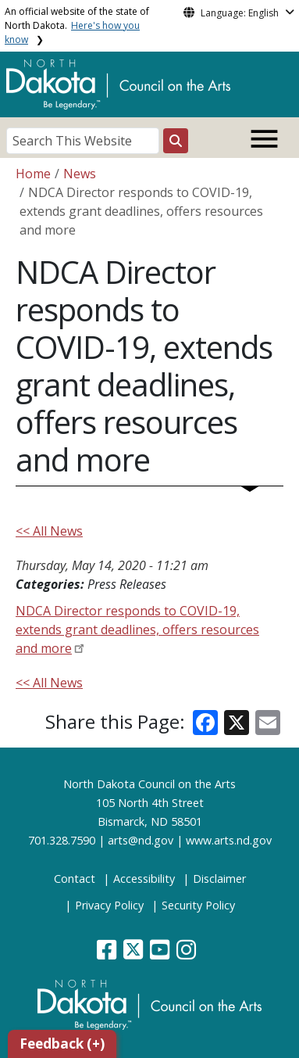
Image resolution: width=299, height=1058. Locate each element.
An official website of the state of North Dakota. (77, 25)
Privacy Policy (109, 905)
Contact (74, 878)
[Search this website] (175, 140)
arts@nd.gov (140, 840)
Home (33, 173)
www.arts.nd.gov (229, 840)
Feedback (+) (62, 1044)
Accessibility (144, 878)
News (79, 173)
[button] (108, 953)
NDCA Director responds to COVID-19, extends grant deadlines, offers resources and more (137, 629)
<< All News (49, 531)
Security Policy (198, 905)
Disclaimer (219, 878)
